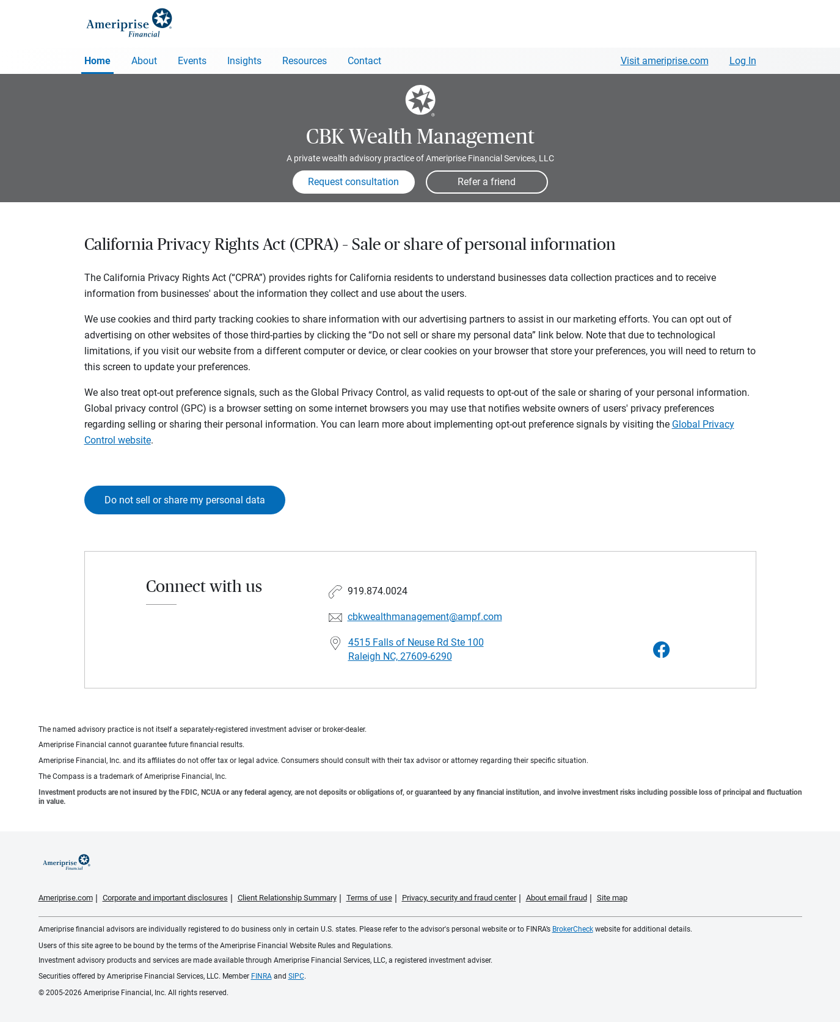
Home (97, 61)
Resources (304, 61)
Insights (244, 61)
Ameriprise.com (65, 897)
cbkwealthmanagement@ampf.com (425, 616)
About (144, 61)
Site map (612, 897)
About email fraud (556, 897)
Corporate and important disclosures (165, 897)
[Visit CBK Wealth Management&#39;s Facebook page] (661, 650)
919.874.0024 (377, 591)
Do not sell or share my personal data (184, 500)
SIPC (296, 976)
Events (192, 61)
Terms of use (369, 897)
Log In (742, 61)
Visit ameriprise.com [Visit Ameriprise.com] (665, 61)
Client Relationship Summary (287, 897)
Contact (364, 61)
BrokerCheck (572, 929)
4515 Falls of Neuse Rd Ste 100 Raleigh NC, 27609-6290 (416, 649)
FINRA (261, 976)
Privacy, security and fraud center (459, 897)
